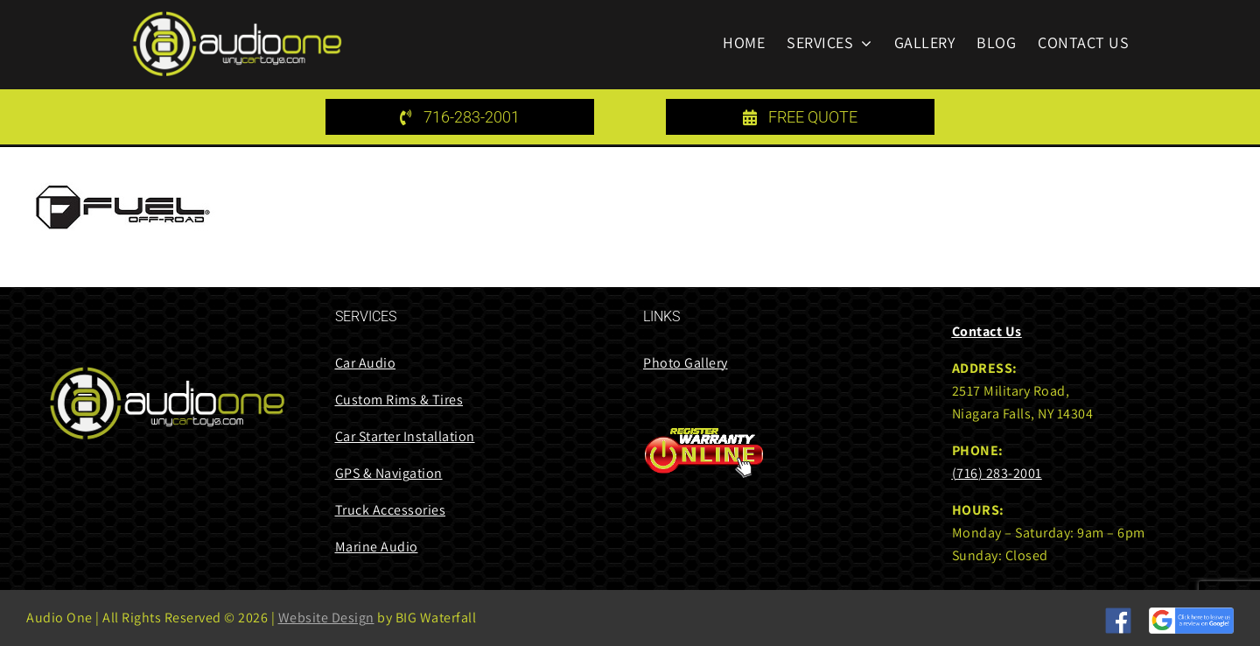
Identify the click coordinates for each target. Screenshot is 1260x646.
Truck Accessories (390, 510)
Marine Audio (376, 546)
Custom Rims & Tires (399, 399)
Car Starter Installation (405, 436)
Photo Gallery (685, 363)
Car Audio (365, 363)
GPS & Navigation (389, 473)
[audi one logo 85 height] (237, 17)
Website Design (326, 617)
